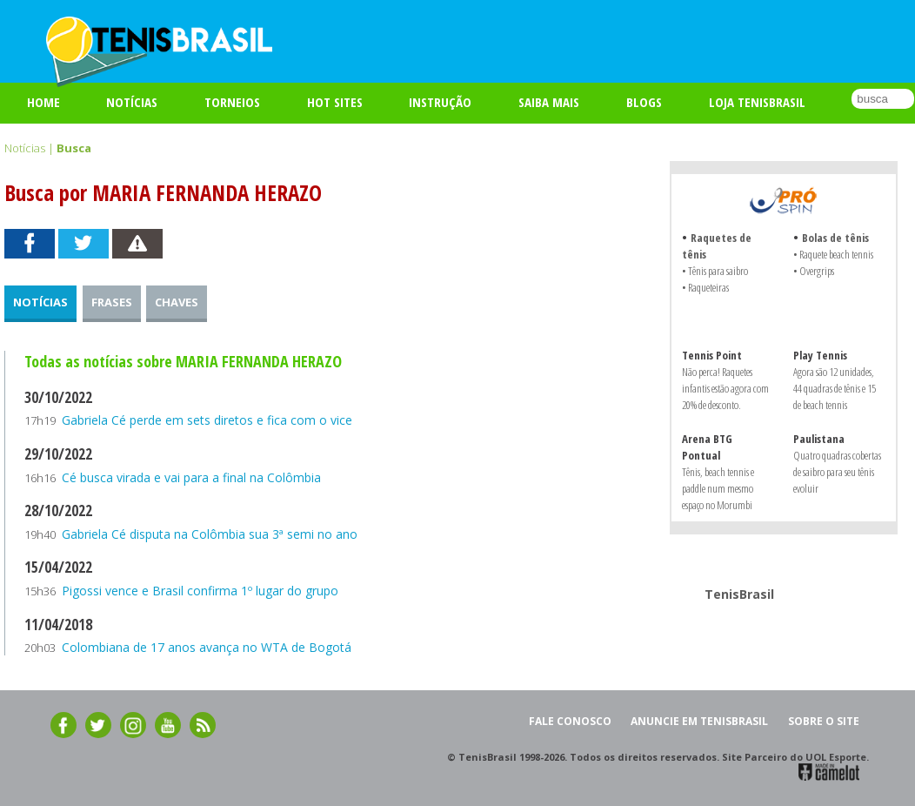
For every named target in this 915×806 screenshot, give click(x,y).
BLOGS (644, 102)
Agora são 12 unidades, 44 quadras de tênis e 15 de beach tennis (834, 388)
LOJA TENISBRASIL (757, 102)
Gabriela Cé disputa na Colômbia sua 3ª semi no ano (209, 534)
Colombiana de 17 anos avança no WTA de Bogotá (206, 647)
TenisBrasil (739, 594)
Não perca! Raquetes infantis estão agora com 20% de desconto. (725, 388)
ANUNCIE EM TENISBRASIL (699, 721)
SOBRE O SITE (823, 721)
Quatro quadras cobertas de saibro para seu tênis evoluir (837, 471)
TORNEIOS (232, 102)
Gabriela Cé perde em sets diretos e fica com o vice (207, 420)
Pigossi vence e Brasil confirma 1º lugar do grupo (200, 590)
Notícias (131, 102)
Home (43, 102)
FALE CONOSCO (570, 721)
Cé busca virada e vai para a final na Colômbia (191, 477)
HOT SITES (335, 102)
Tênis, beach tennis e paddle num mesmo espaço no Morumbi (718, 488)
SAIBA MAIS (548, 102)
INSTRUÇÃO (440, 102)
